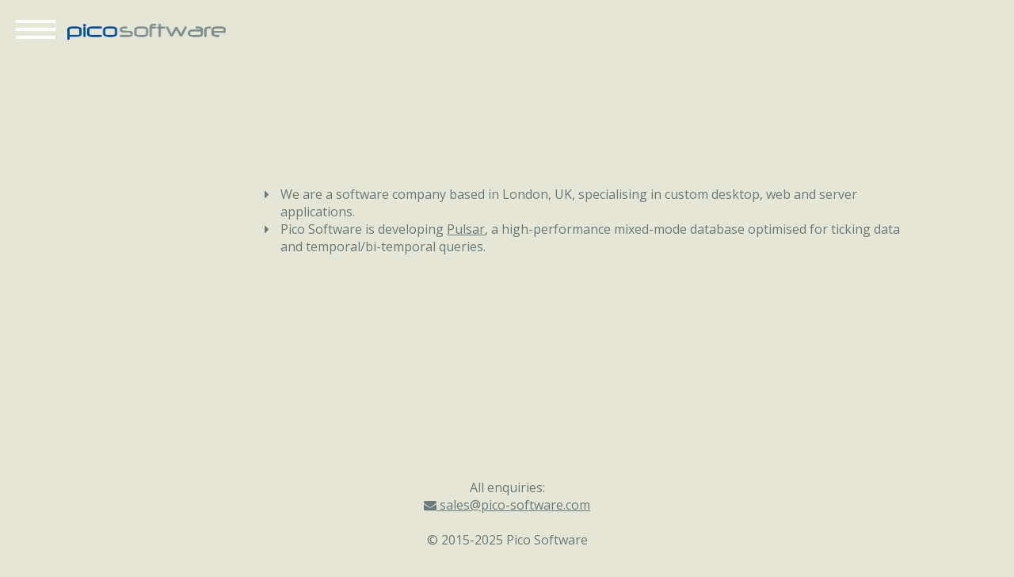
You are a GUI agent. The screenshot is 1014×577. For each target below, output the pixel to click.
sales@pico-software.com (507, 505)
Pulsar (466, 229)
